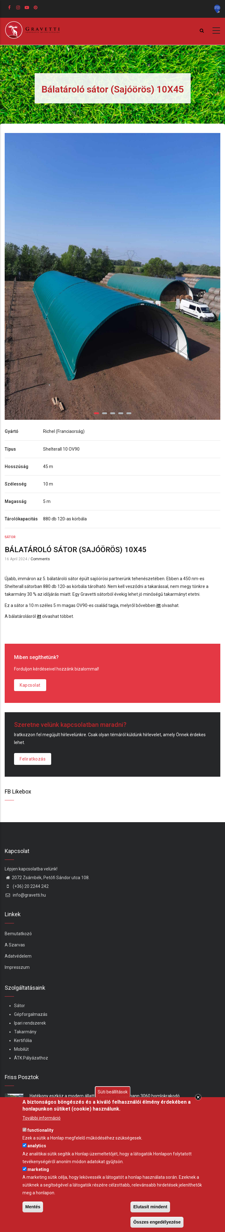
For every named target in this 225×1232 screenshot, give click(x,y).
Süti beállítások (113, 1091)
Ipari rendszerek (30, 1023)
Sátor (10, 537)
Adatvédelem (18, 956)
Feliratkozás (33, 758)
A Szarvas (15, 944)
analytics (36, 1145)
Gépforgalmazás (30, 1014)
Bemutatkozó (18, 933)
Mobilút (21, 1049)
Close (198, 1097)
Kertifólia (23, 1040)
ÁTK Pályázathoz (31, 1057)
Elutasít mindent (150, 1206)
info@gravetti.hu (25, 895)
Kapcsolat (30, 685)
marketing (38, 1169)
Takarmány (25, 1031)
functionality (40, 1130)
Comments (40, 559)
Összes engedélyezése (157, 1222)
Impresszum (17, 967)
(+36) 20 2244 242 (27, 886)
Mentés (32, 1206)
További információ (41, 1118)
